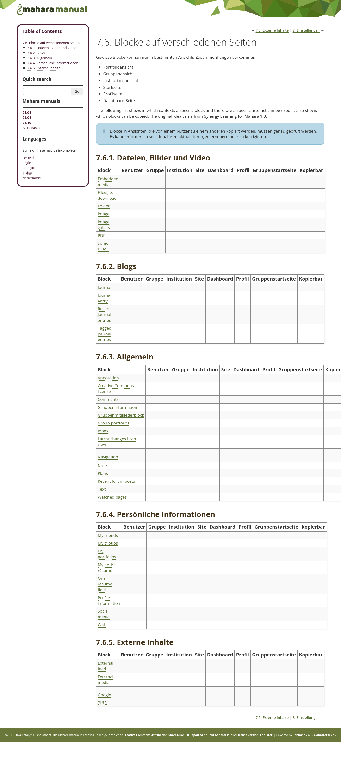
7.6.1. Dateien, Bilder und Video (52, 47)
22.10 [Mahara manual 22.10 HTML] (27, 122)
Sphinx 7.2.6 (301, 735)
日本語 (28, 173)
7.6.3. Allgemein (39, 58)
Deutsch (29, 157)
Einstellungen (306, 30)
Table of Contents (42, 31)
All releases (31, 127)
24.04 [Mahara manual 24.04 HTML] (27, 112)
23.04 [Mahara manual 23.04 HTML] (27, 117)
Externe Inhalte (272, 30)
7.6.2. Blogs (36, 53)
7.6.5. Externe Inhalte (44, 68)
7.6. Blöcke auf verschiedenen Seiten (51, 42)
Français (29, 168)
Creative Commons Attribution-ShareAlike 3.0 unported (163, 735)
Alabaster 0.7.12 (325, 735)
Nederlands (32, 178)
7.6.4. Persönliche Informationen (52, 63)
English (28, 162)
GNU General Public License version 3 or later (239, 735)
